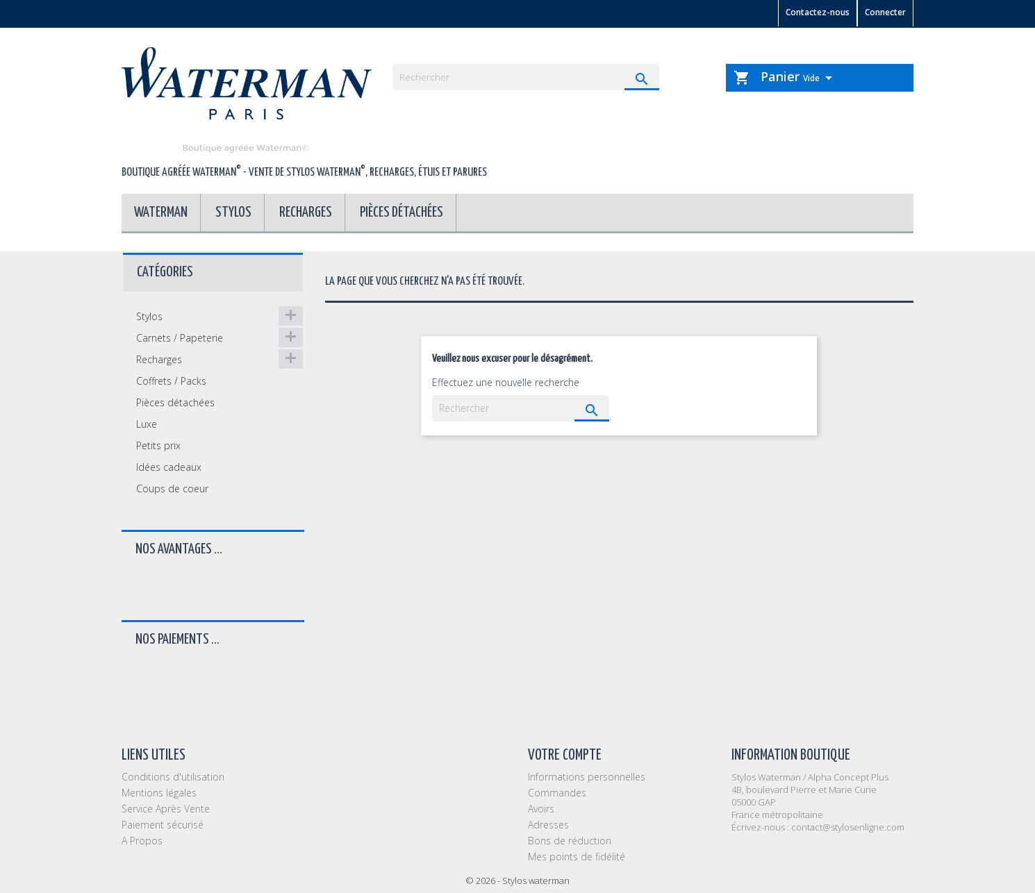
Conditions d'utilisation (173, 776)
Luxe (146, 424)
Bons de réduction (569, 840)
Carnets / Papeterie (179, 337)
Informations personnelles (586, 776)
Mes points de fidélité (576, 856)
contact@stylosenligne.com (847, 827)
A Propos (142, 840)
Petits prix (158, 445)
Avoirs (541, 808)
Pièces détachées (401, 212)
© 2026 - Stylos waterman (517, 880)
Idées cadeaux (168, 467)
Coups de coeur (172, 488)
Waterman (161, 212)
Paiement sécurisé (163, 824)
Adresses (548, 824)
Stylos (233, 212)
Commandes (557, 792)
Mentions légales (159, 792)
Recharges (305, 212)
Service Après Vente (166, 808)
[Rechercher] (525, 77)
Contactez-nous (818, 12)
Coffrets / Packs (171, 380)
